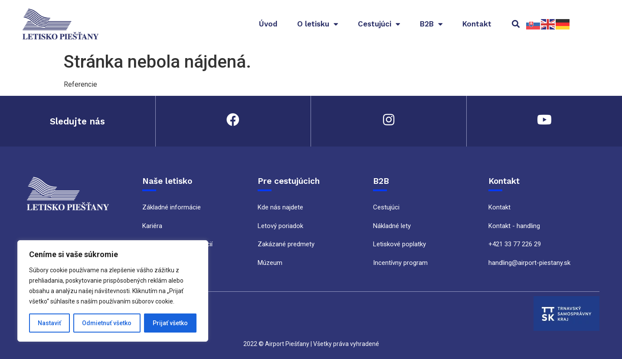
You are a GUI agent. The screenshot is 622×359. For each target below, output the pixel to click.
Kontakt (476, 24)
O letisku (317, 24)
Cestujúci (379, 24)
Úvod (268, 24)
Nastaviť (49, 323)
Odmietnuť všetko (106, 323)
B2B (431, 24)
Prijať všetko (170, 323)
